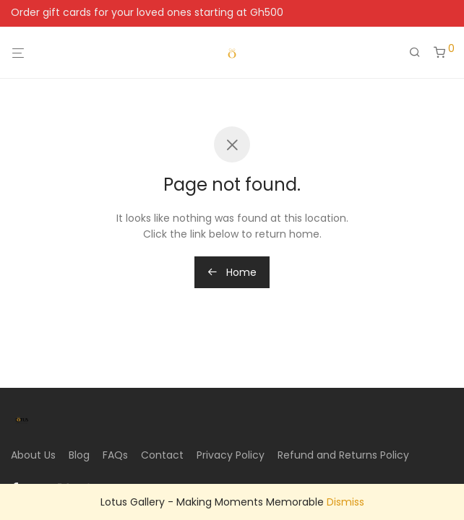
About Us (33, 455)
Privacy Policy (231, 455)
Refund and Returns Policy (343, 455)
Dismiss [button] (345, 502)
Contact (162, 455)
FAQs (115, 455)
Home (232, 272)
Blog (79, 455)
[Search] (420, 53)
